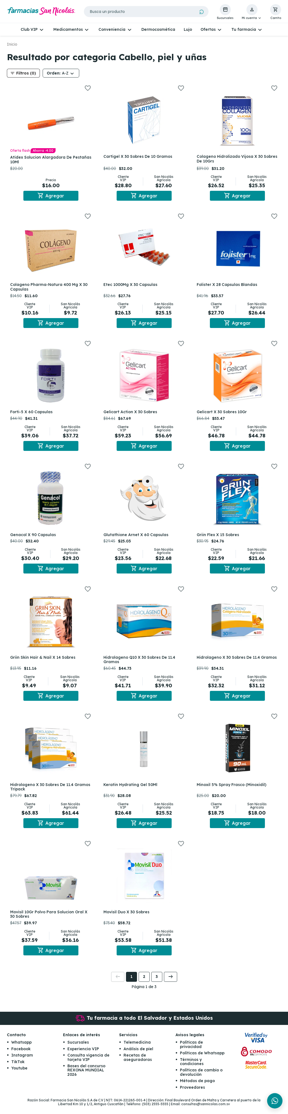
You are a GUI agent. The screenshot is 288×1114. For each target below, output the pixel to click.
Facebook (21, 1056)
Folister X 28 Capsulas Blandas (228, 285)
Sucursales (78, 1049)
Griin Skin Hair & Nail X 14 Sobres (43, 661)
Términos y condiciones (192, 1069)
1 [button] (131, 984)
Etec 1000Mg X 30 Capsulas (131, 285)
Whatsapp (21, 1049)
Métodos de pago (197, 1088)
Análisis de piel (138, 1056)
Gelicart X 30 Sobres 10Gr (223, 414)
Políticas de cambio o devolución (201, 1079)
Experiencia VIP (83, 1056)
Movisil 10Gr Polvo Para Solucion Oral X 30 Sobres (50, 921)
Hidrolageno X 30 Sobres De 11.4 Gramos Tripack (43, 792)
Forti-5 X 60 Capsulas (32, 414)
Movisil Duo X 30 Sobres (127, 918)
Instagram (22, 1062)
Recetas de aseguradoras (138, 1064)
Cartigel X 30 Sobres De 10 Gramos (139, 156)
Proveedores (192, 1095)
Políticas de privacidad (191, 1052)
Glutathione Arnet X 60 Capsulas (137, 538)
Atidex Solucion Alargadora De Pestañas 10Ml (42, 159)
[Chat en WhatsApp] (274, 1101)
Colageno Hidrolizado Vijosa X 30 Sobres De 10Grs (231, 159)
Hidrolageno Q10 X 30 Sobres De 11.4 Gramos (140, 664)
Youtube (19, 1075)
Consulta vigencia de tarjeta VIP (88, 1064)
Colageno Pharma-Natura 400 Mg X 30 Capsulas (50, 288)
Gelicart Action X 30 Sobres (131, 414)
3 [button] (157, 984)
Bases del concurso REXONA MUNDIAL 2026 (86, 1078)
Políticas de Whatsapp (202, 1060)
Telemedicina (137, 1049)
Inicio (12, 44)
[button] (252, 12)
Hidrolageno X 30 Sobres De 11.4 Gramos (229, 664)
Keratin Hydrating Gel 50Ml (131, 790)
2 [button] (144, 984)
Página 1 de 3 (144, 994)
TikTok (17, 1069)
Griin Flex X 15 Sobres (219, 538)
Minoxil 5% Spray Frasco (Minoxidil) (232, 790)
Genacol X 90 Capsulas (34, 538)
